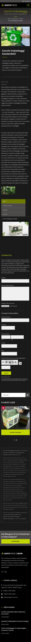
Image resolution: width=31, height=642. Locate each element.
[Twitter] (3, 572)
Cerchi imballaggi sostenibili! (15, 20)
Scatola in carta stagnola (8, 518)
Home (9, 18)
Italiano (27, 1)
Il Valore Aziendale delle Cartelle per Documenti (13, 613)
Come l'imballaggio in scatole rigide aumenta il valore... (13, 629)
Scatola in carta (17, 514)
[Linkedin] (5, 572)
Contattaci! (15, 541)
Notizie (21, 18)
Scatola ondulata (16, 516)
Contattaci (23, 518)
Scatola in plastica (10, 514)
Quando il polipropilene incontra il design (15, 621)
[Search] (13, 395)
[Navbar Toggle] (28, 5)
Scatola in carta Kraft (7, 516)
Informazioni (15, 18)
